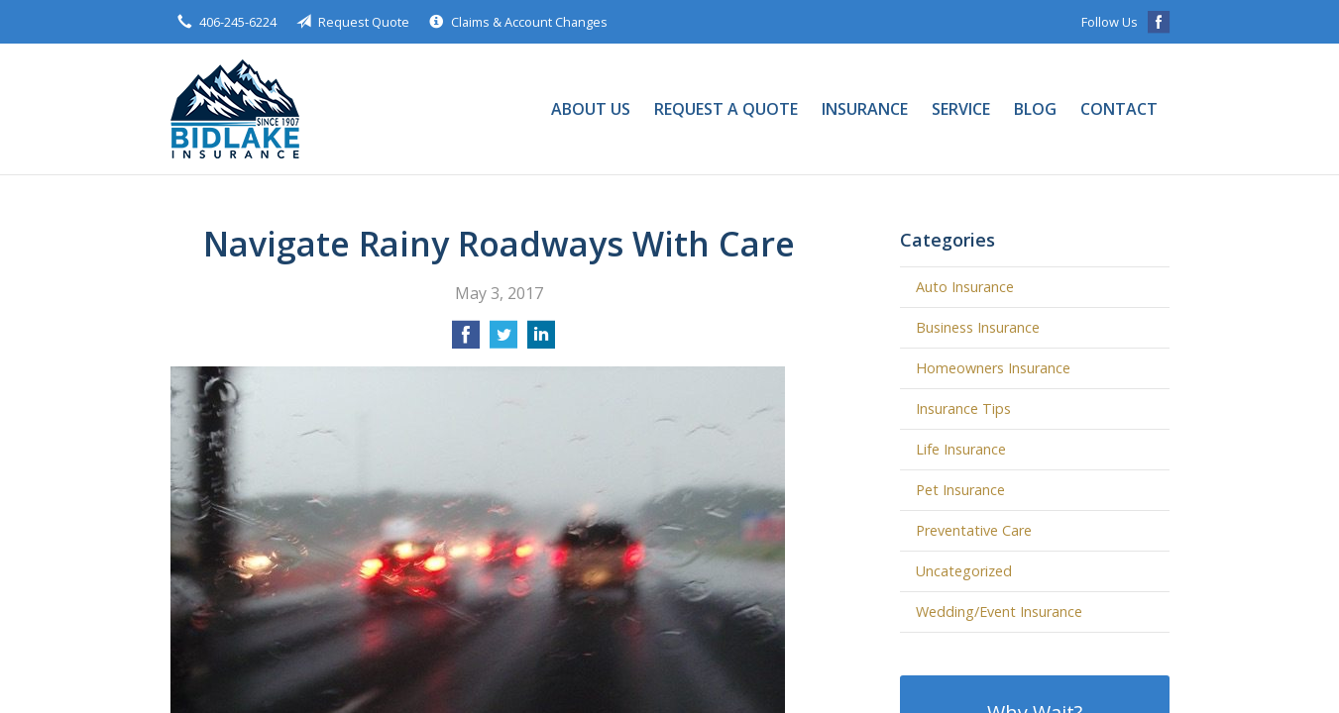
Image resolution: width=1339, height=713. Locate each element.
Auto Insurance (965, 286)
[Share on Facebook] (466, 341)
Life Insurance (961, 449)
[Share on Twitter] (503, 341)
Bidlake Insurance (234, 108)
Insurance (865, 109)
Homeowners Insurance (993, 367)
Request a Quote (726, 109)
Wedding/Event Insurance (999, 611)
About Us (590, 109)
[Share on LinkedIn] (541, 341)
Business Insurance (978, 327)
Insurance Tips (963, 408)
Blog (1035, 109)
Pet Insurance (960, 489)
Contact (1119, 109)
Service (961, 109)
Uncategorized (964, 570)
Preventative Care (974, 530)
